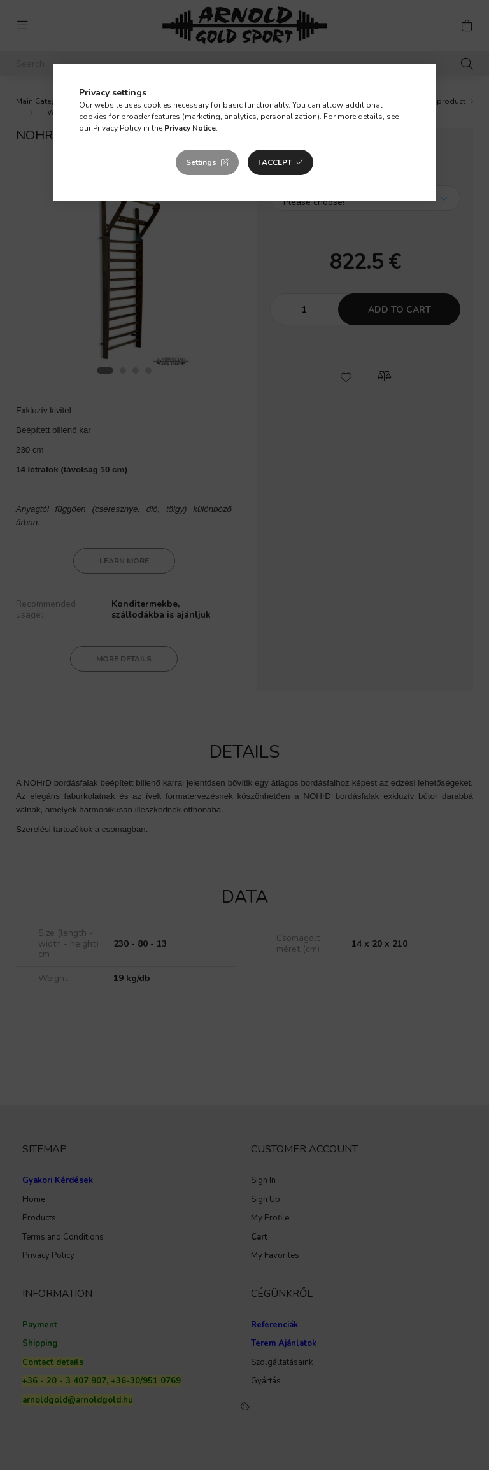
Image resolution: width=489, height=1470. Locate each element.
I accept (275, 162)
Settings (201, 162)
